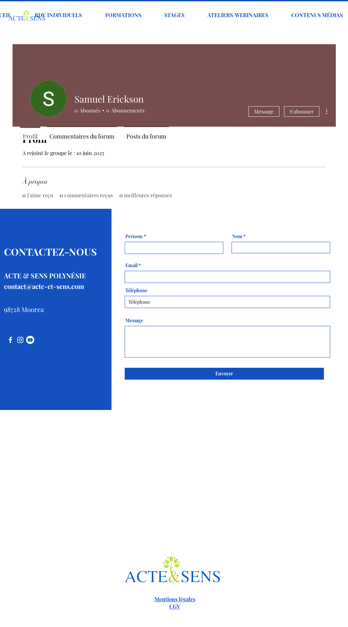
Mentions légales (174, 599)
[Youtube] (30, 340)
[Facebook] (10, 340)
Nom (237, 236)
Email (131, 265)
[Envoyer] (224, 374)
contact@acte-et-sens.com (44, 286)
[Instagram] (20, 340)
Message (264, 111)
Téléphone (136, 290)
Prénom (134, 236)
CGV (174, 606)
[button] (123, 15)
